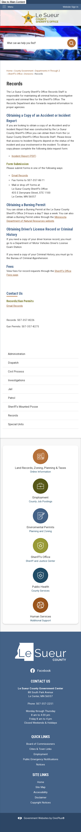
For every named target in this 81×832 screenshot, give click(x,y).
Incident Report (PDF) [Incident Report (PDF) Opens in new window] (24, 156)
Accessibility (40, 792)
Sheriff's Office (15, 74)
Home (9, 71)
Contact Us (14, 293)
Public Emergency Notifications (40, 759)
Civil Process (16, 371)
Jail (10, 389)
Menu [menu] (10, 7)
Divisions (28, 74)
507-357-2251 (44, 703)
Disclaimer (40, 797)
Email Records (20, 175)
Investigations (16, 380)
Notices (40, 764)
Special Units (16, 424)
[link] (70, 7)
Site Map (40, 787)
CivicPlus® (58, 818)
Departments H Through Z (47, 71)
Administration (16, 354)
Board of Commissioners (40, 743)
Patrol (11, 398)
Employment (41, 754)
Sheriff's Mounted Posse (23, 406)
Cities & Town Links (40, 749)
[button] (71, 43)
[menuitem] (40, 354)
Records (13, 415)
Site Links (41, 775)
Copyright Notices (40, 802)
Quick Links (40, 737)
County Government (23, 71)
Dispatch (13, 362)
